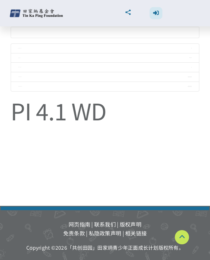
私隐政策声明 (105, 233)
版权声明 (130, 224)
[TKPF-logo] (37, 11)
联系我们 (105, 224)
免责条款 (74, 233)
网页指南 (79, 224)
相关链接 (136, 233)
